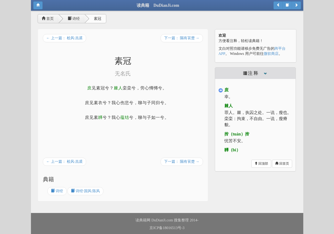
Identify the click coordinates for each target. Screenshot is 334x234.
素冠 (97, 19)
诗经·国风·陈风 (85, 191)
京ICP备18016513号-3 (166, 228)
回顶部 (261, 163)
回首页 (282, 163)
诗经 (74, 19)
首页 (48, 19)
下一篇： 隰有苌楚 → (181, 38)
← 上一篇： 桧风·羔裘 (64, 38)
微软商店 (271, 54)
